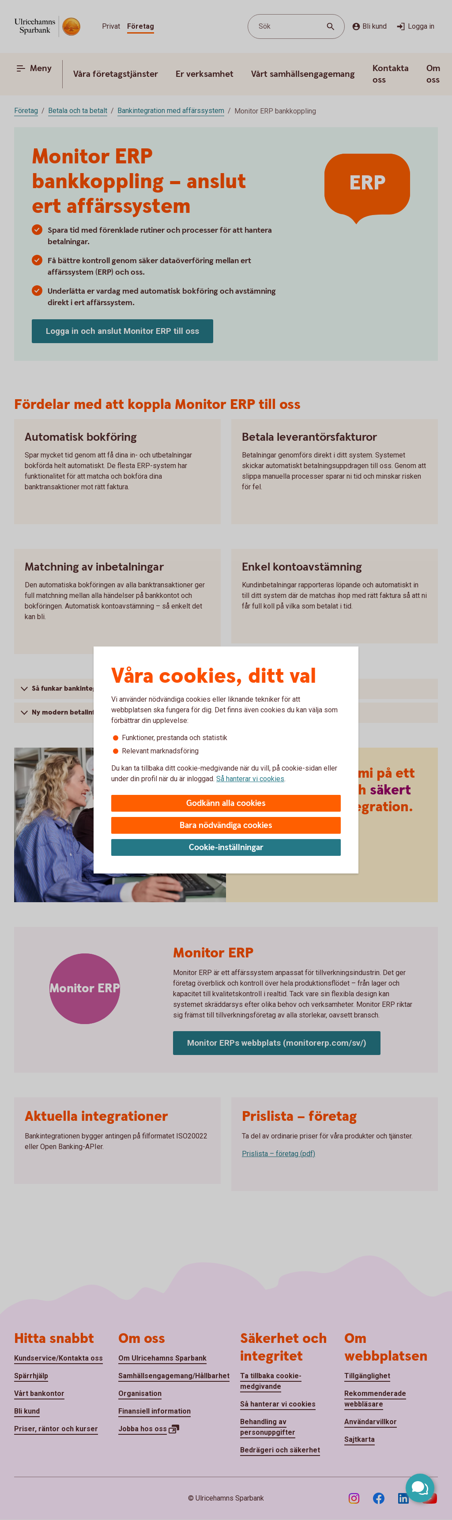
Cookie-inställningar (226, 847)
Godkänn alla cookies (226, 803)
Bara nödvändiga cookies (226, 825)
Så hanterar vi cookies (250, 779)
